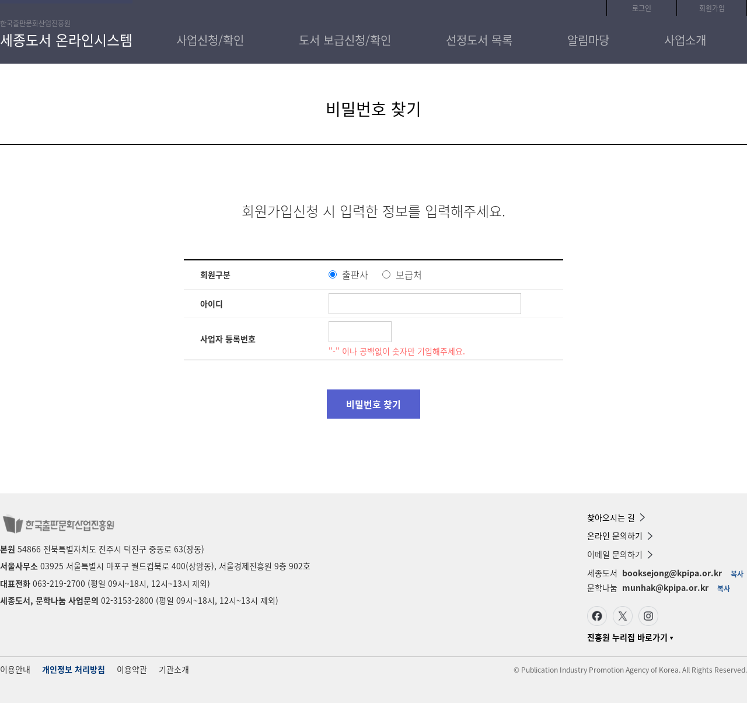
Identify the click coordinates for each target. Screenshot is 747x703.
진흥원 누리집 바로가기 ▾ (630, 637)
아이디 (211, 303)
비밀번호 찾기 (373, 404)
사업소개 (685, 40)
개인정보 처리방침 (73, 669)
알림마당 (588, 40)
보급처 (409, 274)
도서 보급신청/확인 (345, 40)
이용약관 (132, 669)
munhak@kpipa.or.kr (665, 587)
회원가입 (712, 8)
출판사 (355, 274)
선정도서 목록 (479, 40)
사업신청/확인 (210, 40)
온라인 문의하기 (619, 535)
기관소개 (174, 669)
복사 (737, 574)
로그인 (641, 8)
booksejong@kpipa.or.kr (672, 573)
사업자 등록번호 (228, 338)
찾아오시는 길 (616, 517)
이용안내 (15, 669)
